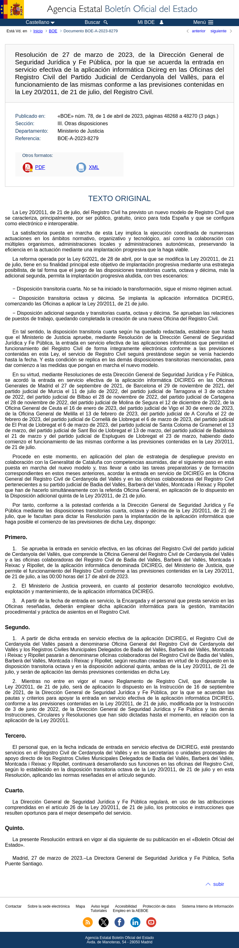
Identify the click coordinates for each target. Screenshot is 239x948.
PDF (40, 167)
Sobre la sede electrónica (49, 906)
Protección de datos (159, 906)
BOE (53, 31)
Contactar (13, 906)
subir (218, 884)
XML (94, 167)
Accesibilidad (126, 906)
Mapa (80, 906)
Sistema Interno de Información (208, 906)
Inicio (38, 31)
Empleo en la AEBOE (130, 911)
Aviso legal (100, 906)
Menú (203, 22)
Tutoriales (99, 911)
